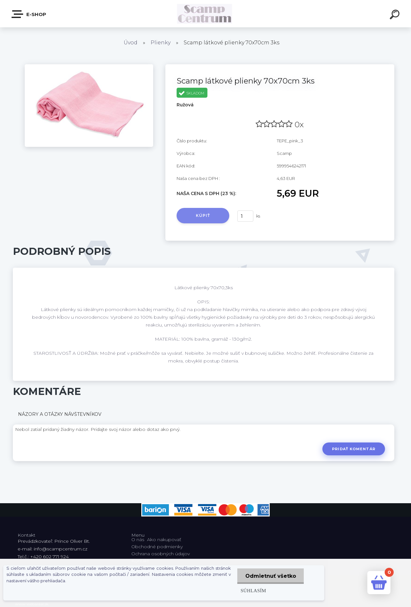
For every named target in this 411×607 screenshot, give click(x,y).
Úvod (130, 43)
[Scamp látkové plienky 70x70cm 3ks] (89, 66)
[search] (395, 15)
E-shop (29, 14)
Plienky (161, 43)
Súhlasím (253, 590)
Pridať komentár (353, 449)
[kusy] (245, 216)
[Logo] (205, 13)
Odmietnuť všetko (270, 576)
